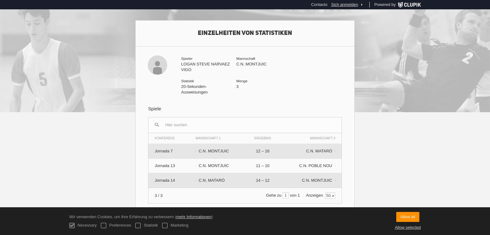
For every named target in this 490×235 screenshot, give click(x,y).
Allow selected (408, 227)
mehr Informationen (194, 216)
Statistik (146, 225)
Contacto (319, 4)
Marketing (175, 225)
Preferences (116, 225)
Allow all (407, 216)
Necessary (83, 225)
